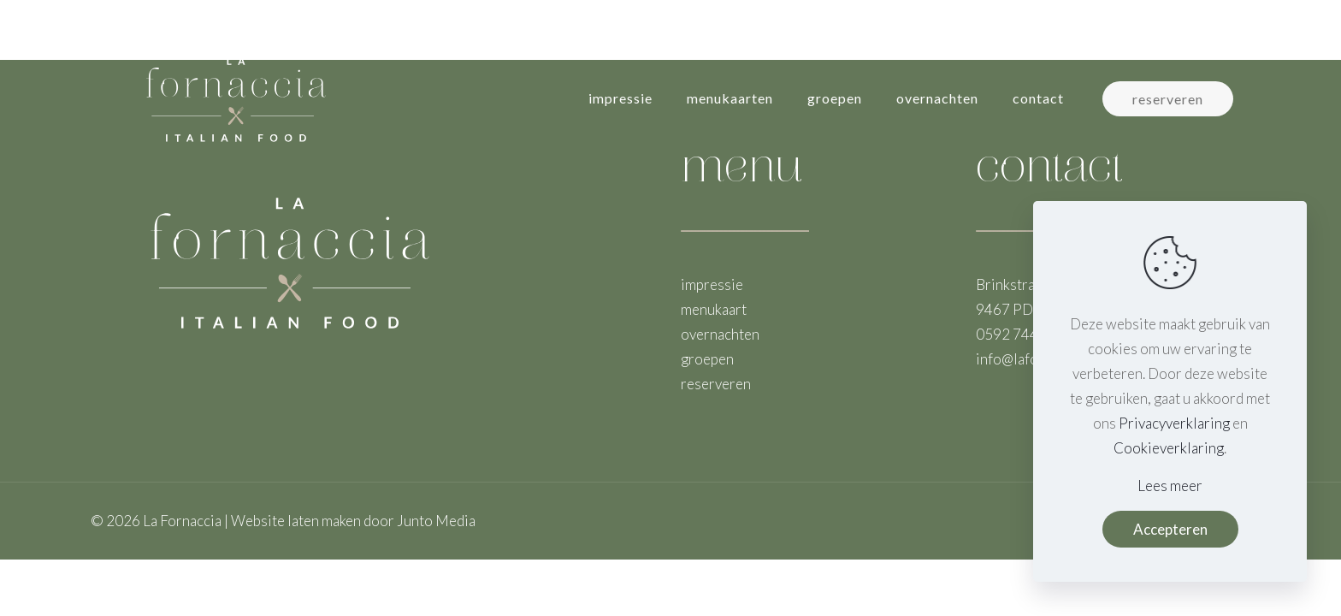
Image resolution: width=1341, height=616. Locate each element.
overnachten (720, 334)
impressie (712, 284)
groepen (707, 359)
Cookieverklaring (1169, 448)
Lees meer (1169, 486)
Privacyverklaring (1174, 423)
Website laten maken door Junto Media (353, 521)
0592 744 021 (1021, 334)
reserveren (1167, 99)
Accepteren (1170, 529)
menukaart (714, 309)
